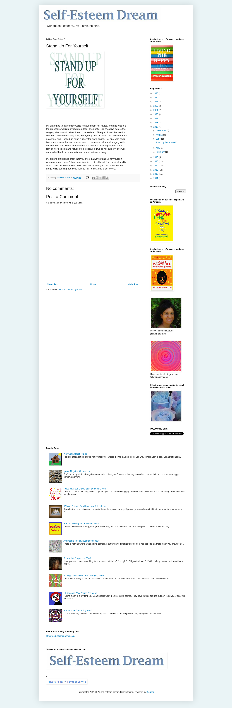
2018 (156, 122)
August (159, 135)
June (158, 139)
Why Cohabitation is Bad (75, 454)
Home (93, 284)
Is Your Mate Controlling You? (77, 610)
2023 (156, 101)
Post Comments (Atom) (70, 289)
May (158, 148)
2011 (156, 178)
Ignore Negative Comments (76, 471)
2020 (156, 114)
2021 (156, 110)
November (161, 130)
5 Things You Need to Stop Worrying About (83, 575)
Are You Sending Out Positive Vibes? (81, 523)
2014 (156, 165)
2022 (156, 106)
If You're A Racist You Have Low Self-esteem (84, 506)
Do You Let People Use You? (77, 558)
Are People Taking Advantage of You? (81, 541)
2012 (156, 174)
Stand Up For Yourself (165, 142)
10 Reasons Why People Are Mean (80, 593)
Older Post (133, 284)
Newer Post (52, 284)
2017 (156, 127)
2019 (156, 118)
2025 (156, 93)
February (160, 152)
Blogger (150, 692)
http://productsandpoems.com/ (60, 636)
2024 (156, 97)
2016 (156, 157)
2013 (156, 170)
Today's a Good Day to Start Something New (84, 489)
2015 (156, 161)
